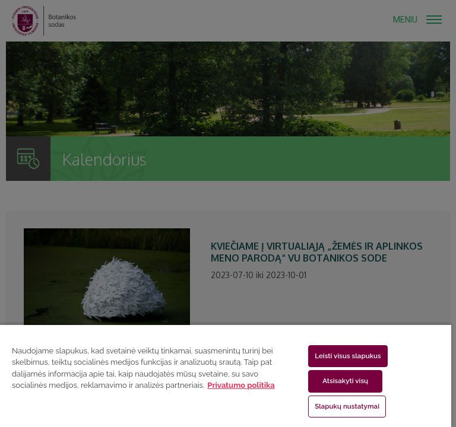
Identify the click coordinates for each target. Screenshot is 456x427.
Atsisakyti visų (345, 381)
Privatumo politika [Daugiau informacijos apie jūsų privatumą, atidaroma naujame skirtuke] (240, 385)
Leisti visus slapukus (348, 356)
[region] (225, 375)
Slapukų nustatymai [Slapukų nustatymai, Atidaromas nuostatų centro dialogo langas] (347, 406)
